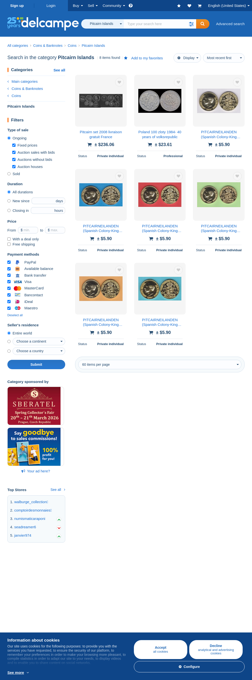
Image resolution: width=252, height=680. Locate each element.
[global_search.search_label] (160, 24)
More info (73, 673)
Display (186, 58)
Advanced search (230, 24)
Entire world (19, 333)
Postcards (15, 583)
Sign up (17, 5)
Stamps (13, 578)
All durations (20, 192)
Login (51, 5)
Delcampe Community (184, 567)
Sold (13, 174)
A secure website (100, 614)
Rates (91, 578)
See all (59, 70)
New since (18, 201)
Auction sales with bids (33, 152)
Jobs (13, 625)
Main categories (22, 81)
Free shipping (21, 244)
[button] (191, 23)
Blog (172, 595)
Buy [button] (76, 5)
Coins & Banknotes (25, 88)
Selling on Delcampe (103, 567)
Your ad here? (35, 471)
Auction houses (27, 167)
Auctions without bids (32, 159)
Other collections (21, 595)
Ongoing (17, 138)
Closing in (18, 210)
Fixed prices (24, 145)
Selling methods (99, 583)
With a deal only (23, 239)
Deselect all (15, 315)
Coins (14, 96)
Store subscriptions (102, 595)
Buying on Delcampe (24, 567)
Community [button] (112, 5)
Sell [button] (91, 5)
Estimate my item (100, 589)
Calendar (173, 578)
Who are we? (18, 614)
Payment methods (101, 625)
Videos (171, 589)
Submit (36, 364)
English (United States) (227, 5)
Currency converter (181, 614)
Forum (171, 583)
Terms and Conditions (25, 631)
